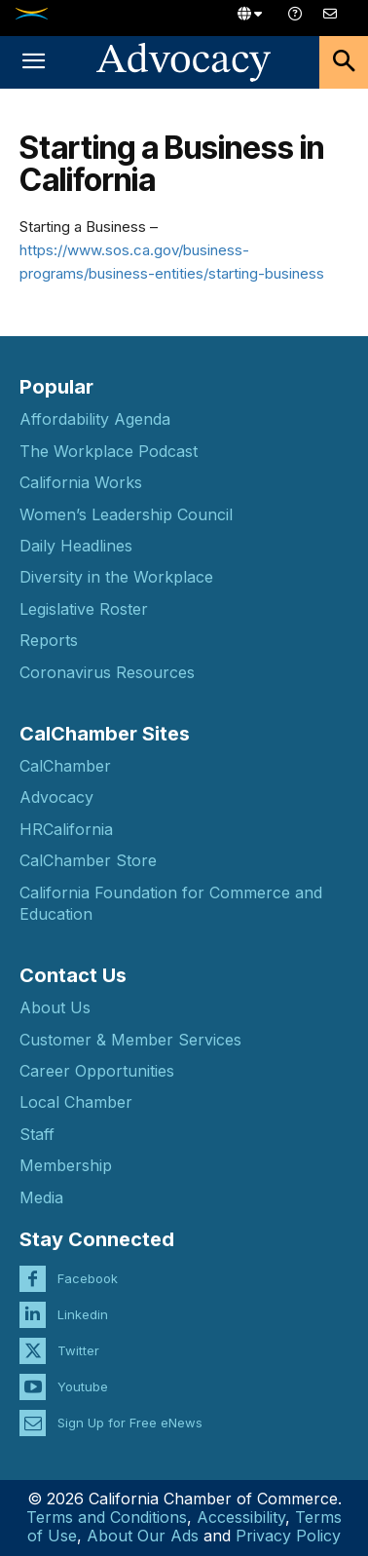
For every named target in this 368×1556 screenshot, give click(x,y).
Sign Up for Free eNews (129, 1422)
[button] (33, 62)
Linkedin (82, 1314)
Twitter (78, 1350)
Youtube (82, 1386)
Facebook (87, 1278)
